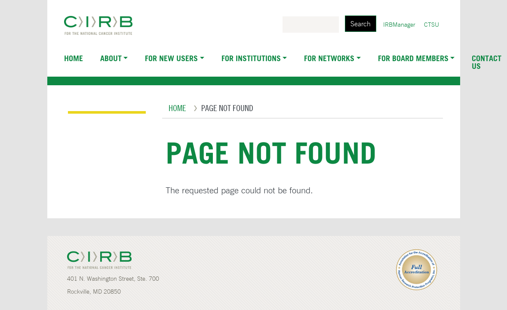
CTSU (431, 24)
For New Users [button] (171, 58)
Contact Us (486, 62)
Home (73, 58)
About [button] (111, 58)
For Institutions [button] (251, 58)
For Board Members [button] (413, 58)
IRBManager (399, 24)
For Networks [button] (329, 58)
